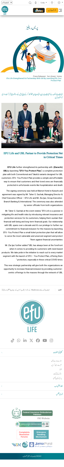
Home (59, 76)
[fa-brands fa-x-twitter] (31, 348)
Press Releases (39, 76)
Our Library (51, 76)
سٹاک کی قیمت (57, 380)
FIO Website (43, 425)
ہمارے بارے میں (56, 367)
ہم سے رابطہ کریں (56, 371)
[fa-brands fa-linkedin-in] (25, 348)
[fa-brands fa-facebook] (38, 348)
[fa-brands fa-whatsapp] (18, 348)
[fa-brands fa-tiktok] (12, 348)
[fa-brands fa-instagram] (51, 348)
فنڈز (60, 376)
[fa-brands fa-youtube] (45, 348)
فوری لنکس (59, 401)
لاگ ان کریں (51, 10)
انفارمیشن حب (58, 392)
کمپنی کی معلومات (58, 359)
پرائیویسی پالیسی (57, 385)
